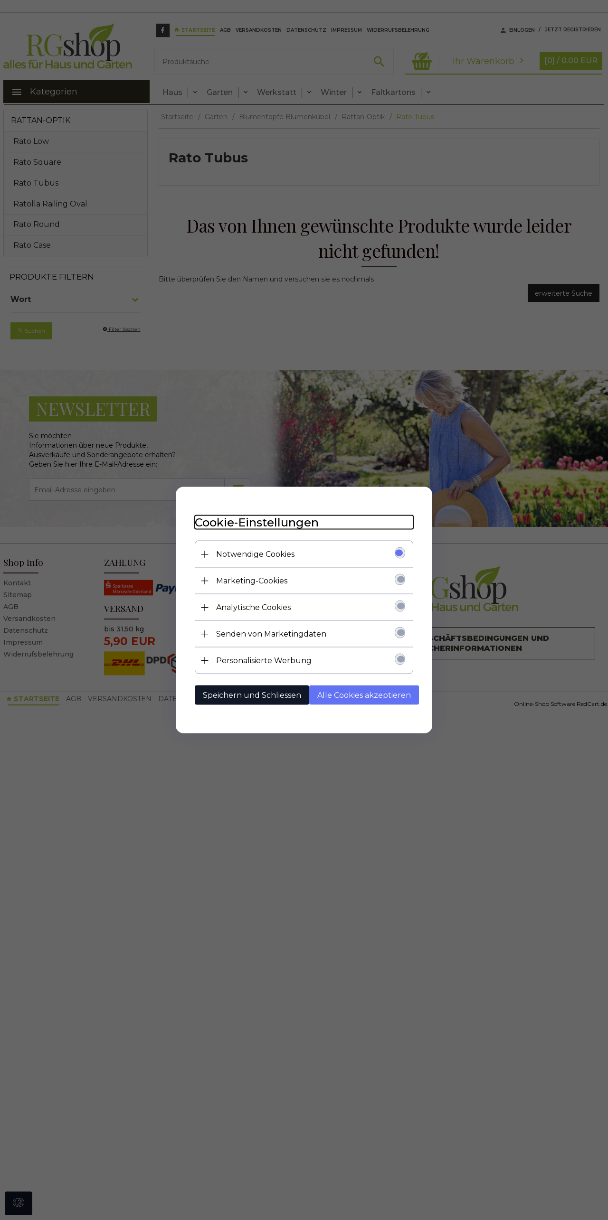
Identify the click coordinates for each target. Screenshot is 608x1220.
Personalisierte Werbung (264, 660)
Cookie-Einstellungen (257, 522)
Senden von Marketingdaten (271, 633)
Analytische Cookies (253, 607)
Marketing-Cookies (251, 580)
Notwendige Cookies (255, 554)
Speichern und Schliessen (252, 695)
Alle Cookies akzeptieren (364, 695)
